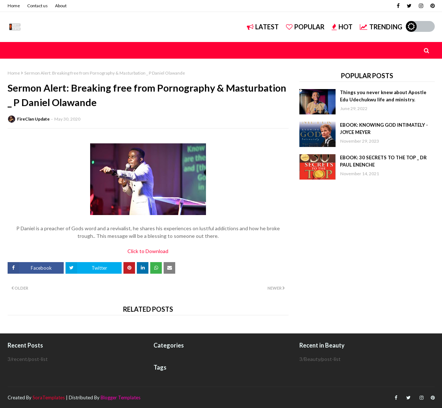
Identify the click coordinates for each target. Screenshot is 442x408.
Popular (305, 27)
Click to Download (147, 251)
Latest (263, 27)
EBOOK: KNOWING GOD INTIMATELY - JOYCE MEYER (384, 128)
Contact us (37, 5)
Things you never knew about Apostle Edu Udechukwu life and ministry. (383, 95)
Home (14, 5)
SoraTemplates (49, 397)
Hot (342, 27)
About (61, 5)
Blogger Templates (120, 397)
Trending (381, 27)
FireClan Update (33, 119)
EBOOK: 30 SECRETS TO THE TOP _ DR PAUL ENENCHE (383, 161)
